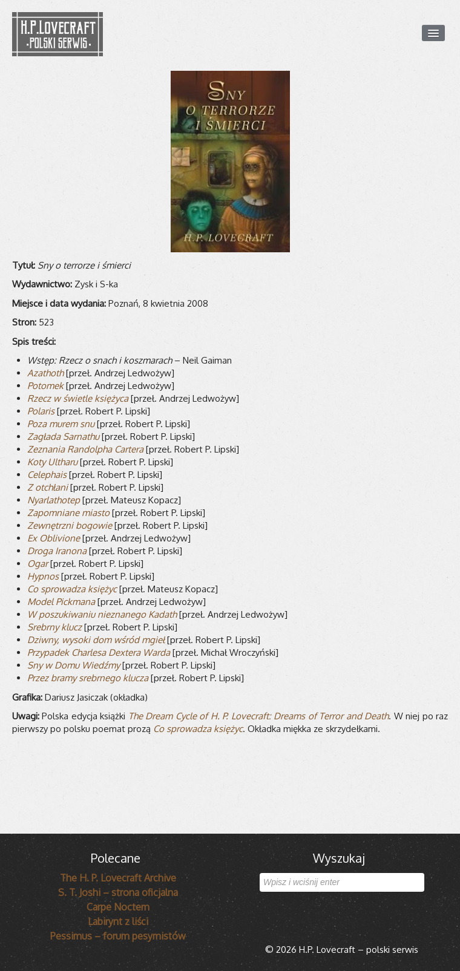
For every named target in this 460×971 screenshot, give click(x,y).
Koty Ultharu (52, 462)
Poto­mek (45, 385)
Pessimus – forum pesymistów (118, 936)
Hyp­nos (43, 576)
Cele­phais (47, 474)
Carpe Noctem (118, 907)
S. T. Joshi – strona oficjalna (118, 892)
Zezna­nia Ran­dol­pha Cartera (85, 449)
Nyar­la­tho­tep (53, 500)
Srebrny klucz (54, 627)
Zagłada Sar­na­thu (63, 436)
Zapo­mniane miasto (68, 512)
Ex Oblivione (53, 538)
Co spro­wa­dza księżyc (72, 589)
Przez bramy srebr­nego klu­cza (87, 678)
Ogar (37, 563)
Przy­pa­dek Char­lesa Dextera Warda (98, 652)
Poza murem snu (60, 424)
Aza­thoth (45, 373)
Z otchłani (47, 487)
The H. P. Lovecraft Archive (118, 878)
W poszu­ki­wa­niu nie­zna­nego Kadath (102, 614)
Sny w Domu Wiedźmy (73, 665)
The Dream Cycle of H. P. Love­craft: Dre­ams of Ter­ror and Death (258, 716)
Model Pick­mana (61, 601)
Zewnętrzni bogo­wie (69, 525)
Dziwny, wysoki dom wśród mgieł (96, 640)
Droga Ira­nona (57, 551)
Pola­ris (40, 411)
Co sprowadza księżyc (198, 728)
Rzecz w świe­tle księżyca (77, 398)
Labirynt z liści (118, 921)
